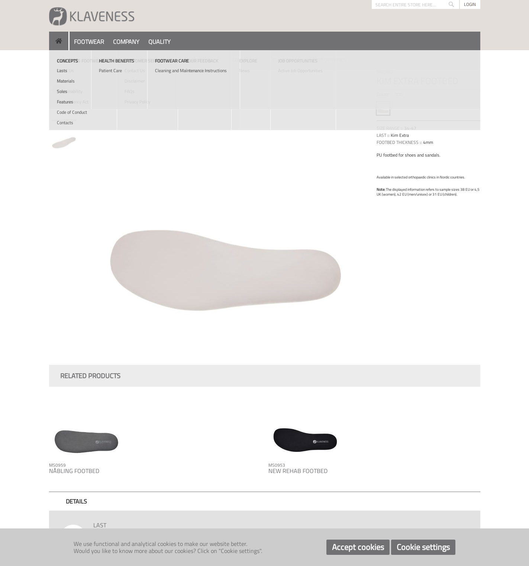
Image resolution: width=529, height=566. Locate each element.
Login (470, 4)
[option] (383, 108)
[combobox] (415, 4)
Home (55, 59)
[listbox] (428, 109)
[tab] (76, 501)
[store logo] (92, 16)
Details (76, 501)
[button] (64, 109)
